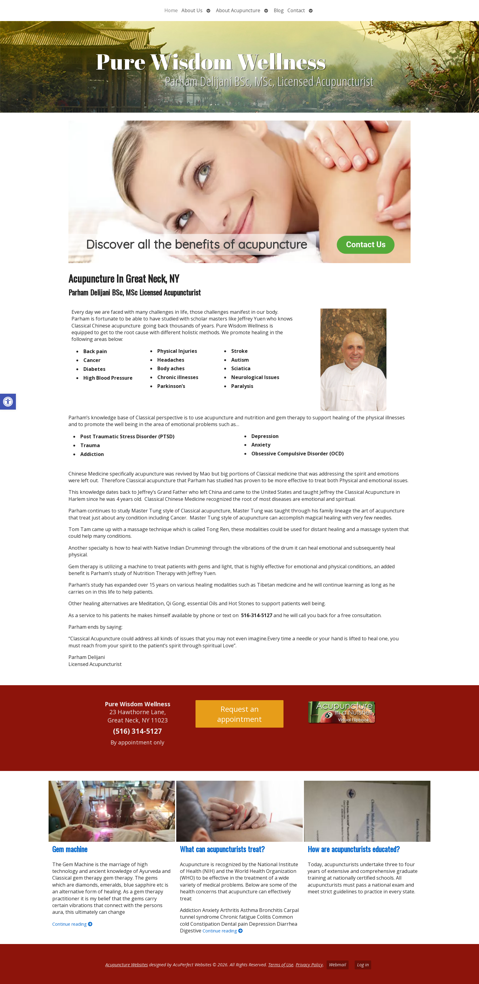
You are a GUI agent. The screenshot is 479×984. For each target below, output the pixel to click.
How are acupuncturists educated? (354, 848)
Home (171, 10)
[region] (239, 192)
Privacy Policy (309, 965)
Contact (296, 10)
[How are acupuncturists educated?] (367, 811)
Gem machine (69, 848)
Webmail (337, 965)
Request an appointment (239, 714)
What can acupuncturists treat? (222, 848)
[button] (8, 402)
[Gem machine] (112, 811)
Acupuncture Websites (126, 965)
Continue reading (72, 924)
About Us (192, 10)
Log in (363, 965)
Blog (279, 10)
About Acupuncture (238, 10)
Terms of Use (280, 965)
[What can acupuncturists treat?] (239, 811)
